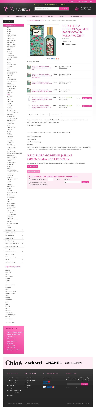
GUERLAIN (9, 96)
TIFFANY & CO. (11, 209)
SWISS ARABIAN (11, 205)
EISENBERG (10, 76)
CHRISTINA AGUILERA (12, 113)
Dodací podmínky (12, 383)
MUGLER (9, 168)
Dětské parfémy (9, 238)
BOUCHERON (10, 42)
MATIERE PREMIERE (11, 157)
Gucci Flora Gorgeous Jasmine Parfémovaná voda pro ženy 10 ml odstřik (42, 99)
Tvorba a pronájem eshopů (74, 404)
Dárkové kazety (9, 254)
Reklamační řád (11, 385)
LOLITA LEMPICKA (11, 148)
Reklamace (10, 395)
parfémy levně (28, 383)
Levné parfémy (9, 241)
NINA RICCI (10, 175)
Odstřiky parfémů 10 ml (12, 243)
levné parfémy (28, 378)
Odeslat (85, 182)
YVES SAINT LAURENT (12, 223)
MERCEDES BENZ (11, 159)
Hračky (7, 259)
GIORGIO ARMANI (11, 88)
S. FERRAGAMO (11, 196)
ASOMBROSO (10, 39)
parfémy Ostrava (29, 388)
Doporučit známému (70, 44)
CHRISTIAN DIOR (11, 111)
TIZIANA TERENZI (11, 211)
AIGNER (9, 33)
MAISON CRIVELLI (11, 151)
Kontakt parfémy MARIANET (14, 390)
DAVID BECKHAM (11, 64)
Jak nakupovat (10, 388)
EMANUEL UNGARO (12, 81)
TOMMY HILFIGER (11, 214)
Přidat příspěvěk (32, 166)
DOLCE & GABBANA (12, 72)
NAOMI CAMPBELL (11, 170)
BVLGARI (9, 50)
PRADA (9, 183)
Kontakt (62, 16)
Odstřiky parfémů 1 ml (11, 246)
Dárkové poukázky (10, 257)
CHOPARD (9, 109)
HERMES (9, 100)
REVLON (9, 188)
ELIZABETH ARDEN (12, 79)
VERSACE (9, 222)
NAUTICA (7, 308)
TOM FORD (10, 212)
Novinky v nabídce (10, 249)
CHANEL (9, 103)
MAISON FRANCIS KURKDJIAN (14, 153)
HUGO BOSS (10, 101)
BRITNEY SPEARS (11, 44)
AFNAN (9, 31)
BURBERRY (9, 48)
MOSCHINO (10, 166)
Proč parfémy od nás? (13, 378)
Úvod (7, 16)
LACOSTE (9, 135)
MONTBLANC (10, 164)
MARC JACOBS (10, 155)
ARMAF (9, 37)
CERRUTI (9, 61)
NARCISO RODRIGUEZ (12, 172)
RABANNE (9, 185)
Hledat (64, 9)
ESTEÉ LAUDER (10, 85)
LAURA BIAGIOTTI (11, 146)
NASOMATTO (10, 174)
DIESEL (8, 68)
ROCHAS (9, 194)
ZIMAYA (9, 227)
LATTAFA (9, 144)
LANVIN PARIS (10, 142)
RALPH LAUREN (11, 187)
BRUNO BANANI (11, 46)
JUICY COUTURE (11, 127)
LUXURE (9, 150)
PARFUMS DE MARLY (12, 179)
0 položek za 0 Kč (85, 9)
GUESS (8, 98)
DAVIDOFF (9, 66)
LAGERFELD (10, 137)
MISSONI (9, 161)
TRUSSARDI (10, 216)
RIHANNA (9, 190)
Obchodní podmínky (12, 380)
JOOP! (8, 125)
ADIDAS (9, 29)
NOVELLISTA (10, 177)
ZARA (8, 225)
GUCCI (8, 94)
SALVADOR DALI (11, 198)
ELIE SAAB (9, 77)
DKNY (8, 70)
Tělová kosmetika (10, 251)
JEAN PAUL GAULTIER (12, 118)
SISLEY (8, 201)
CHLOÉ (9, 107)
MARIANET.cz (17, 7)
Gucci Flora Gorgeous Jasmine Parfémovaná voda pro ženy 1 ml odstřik (41, 107)
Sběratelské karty (10, 262)
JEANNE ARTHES (11, 116)
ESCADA (9, 83)
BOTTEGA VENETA (11, 40)
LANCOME (9, 140)
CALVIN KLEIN (10, 55)
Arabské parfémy (10, 233)
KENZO (9, 133)
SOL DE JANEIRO (11, 203)
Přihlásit (85, 384)
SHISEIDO (9, 199)
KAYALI (9, 131)
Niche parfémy (9, 235)
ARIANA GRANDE (11, 35)
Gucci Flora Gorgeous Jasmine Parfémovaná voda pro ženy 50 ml (42, 83)
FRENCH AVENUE (11, 87)
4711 (8, 27)
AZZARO (7, 270)
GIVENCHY (9, 92)
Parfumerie (28, 385)
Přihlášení (72, 1)
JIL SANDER (10, 122)
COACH (9, 63)
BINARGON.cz (85, 404)
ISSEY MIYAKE (10, 114)
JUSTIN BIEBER (10, 129)
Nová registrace (82, 1)
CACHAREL (10, 53)
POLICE (9, 181)
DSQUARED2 (10, 74)
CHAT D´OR (10, 105)
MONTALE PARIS (11, 162)
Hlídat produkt (63, 68)
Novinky (50, 16)
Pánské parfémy (10, 230)
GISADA (9, 90)
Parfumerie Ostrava (76, 16)
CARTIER (9, 59)
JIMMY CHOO (10, 124)
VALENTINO (10, 218)
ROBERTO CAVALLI (12, 192)
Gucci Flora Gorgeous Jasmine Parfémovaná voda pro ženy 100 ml (41, 67)
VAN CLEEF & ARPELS (12, 220)
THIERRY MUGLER (11, 207)
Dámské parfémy (10, 25)
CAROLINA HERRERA (12, 57)
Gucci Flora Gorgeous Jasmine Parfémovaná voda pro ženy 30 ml (42, 90)
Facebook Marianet (30, 380)
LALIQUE (9, 138)
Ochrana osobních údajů (13, 393)
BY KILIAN (9, 52)
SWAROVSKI (8, 312)
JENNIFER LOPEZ (11, 120)
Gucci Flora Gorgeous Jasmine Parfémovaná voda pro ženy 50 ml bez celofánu (42, 75)
